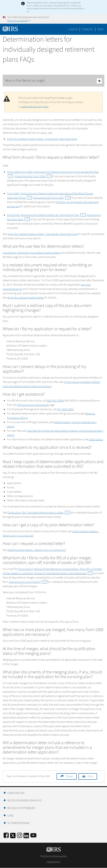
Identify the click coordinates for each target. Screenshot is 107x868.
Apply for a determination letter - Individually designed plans (42, 139)
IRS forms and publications (32, 405)
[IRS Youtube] (33, 835)
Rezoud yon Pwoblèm (21, 808)
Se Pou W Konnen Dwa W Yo (24, 800)
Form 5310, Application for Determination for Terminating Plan (46, 215)
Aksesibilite (53, 862)
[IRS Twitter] (13, 836)
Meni (100, 29)
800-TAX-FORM (55, 401)
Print (90, 776)
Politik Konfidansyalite (54, 856)
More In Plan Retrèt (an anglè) (53, 80)
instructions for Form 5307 (52, 198)
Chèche (73, 29)
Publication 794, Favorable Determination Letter (39, 513)
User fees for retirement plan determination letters (32, 253)
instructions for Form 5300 (33, 176)
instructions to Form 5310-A (28, 582)
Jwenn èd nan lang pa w (34, 106)
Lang (10, 816)
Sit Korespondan (18, 823)
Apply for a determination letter (26, 298)
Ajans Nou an (15, 793)
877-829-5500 (65, 409)
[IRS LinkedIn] (26, 836)
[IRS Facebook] (6, 835)
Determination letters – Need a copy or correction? (37, 550)
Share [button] (69, 776)
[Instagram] (19, 835)
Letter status (96, 439)
